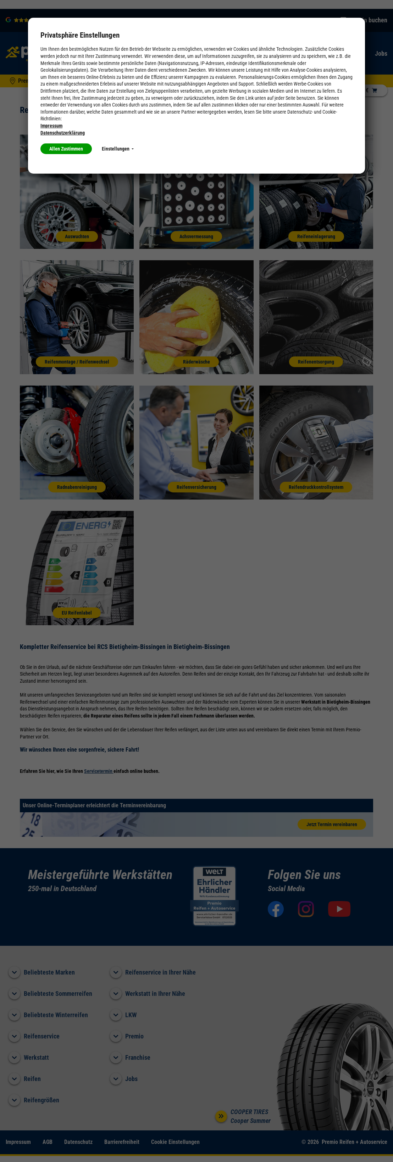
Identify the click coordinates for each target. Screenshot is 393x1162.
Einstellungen (118, 149)
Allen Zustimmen (66, 149)
